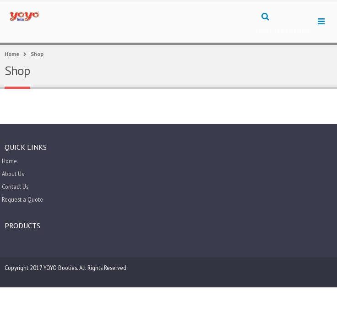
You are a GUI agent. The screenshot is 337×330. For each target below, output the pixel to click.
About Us (13, 173)
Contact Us (15, 186)
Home (9, 161)
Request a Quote (22, 199)
